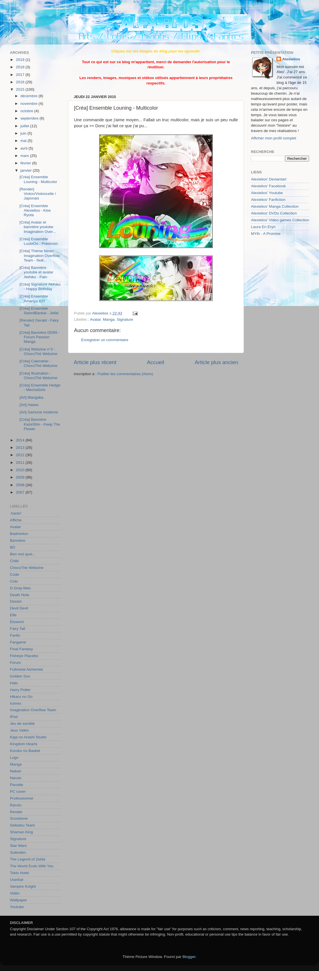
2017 (21, 75)
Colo (14, 581)
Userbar (17, 879)
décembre (29, 96)
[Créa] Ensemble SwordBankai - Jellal (39, 310)
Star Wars (18, 845)
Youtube (17, 907)
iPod (14, 717)
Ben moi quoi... (22, 554)
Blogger (189, 957)
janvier (26, 170)
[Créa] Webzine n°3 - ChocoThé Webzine (38, 351)
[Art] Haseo (29, 405)
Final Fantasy (21, 649)
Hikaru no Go (21, 696)
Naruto (16, 778)
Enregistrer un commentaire (104, 340)
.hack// (15, 513)
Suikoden (18, 852)
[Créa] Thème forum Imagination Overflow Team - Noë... (40, 255)
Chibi (14, 561)
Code (14, 574)
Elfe (13, 615)
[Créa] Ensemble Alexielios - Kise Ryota (35, 210)
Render (16, 812)
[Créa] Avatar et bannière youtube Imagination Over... (38, 226)
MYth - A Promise (265, 233)
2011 (21, 462)
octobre (27, 111)
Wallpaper (18, 900)
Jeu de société (22, 723)
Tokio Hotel (19, 873)
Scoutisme (19, 818)
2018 (21, 67)
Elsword (17, 622)
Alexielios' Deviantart (268, 179)
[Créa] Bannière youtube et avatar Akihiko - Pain (36, 272)
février (26, 163)
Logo (14, 757)
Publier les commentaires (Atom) (125, 374)
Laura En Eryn (263, 227)
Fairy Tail (17, 628)
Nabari (15, 771)
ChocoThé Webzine (26, 568)
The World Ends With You (32, 866)
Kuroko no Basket (25, 751)
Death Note (19, 595)
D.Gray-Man (20, 588)
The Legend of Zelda (27, 859)
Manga (109, 319)
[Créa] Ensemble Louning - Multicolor (38, 179)
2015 (21, 89)
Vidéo (15, 893)
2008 (21, 485)
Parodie (16, 785)
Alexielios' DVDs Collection (274, 213)
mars (25, 156)
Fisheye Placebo (24, 656)
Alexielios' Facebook (268, 186)
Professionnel (21, 798)
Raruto (16, 805)
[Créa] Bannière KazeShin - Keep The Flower (40, 424)
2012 (21, 455)
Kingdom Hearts (23, 744)
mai (24, 141)
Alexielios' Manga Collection (275, 206)
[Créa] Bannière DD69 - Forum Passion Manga (40, 337)
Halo (14, 683)
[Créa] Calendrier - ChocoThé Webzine (38, 363)
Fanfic (15, 635)
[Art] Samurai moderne (39, 412)
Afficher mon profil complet (273, 138)
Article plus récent (95, 362)
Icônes (15, 703)
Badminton (19, 534)
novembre (29, 103)
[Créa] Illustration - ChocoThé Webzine (38, 375)
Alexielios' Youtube (267, 193)
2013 (21, 447)
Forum (15, 662)
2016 (21, 82)
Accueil (155, 362)
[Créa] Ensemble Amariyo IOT (34, 298)
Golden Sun (20, 676)
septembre (30, 118)
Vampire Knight (23, 886)
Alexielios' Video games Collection (280, 220)
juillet (25, 126)
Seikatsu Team (22, 825)
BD (12, 547)
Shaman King (21, 832)
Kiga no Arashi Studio (28, 737)
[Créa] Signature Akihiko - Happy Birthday (40, 286)
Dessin (16, 601)
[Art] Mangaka (31, 397)
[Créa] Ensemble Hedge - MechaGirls (40, 387)
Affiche (16, 520)
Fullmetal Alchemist (26, 669)
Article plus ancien (216, 362)
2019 (21, 60)
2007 (21, 492)
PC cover (18, 791)
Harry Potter (20, 690)
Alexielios (291, 59)
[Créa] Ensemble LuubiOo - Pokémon (39, 241)
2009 (21, 477)
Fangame (18, 642)
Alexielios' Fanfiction (268, 199)
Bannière (17, 540)
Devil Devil (19, 608)
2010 (21, 470)
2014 (21, 440)
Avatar (95, 319)
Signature (125, 319)
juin (24, 133)
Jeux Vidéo (19, 730)
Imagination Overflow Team (33, 710)
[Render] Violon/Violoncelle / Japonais (38, 193)
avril (24, 148)
